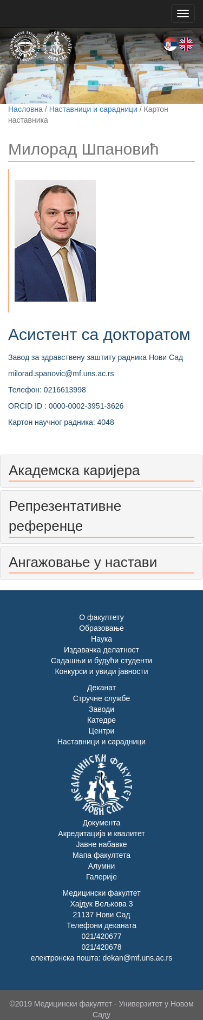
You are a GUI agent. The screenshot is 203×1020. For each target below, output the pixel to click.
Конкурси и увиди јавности (101, 671)
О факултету (101, 617)
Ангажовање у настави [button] (83, 562)
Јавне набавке (101, 844)
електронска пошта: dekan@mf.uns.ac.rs (101, 958)
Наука (101, 639)
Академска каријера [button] (74, 470)
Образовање (101, 628)
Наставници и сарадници (93, 109)
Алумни (101, 866)
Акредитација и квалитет (101, 833)
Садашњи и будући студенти (101, 660)
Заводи (101, 709)
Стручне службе (101, 698)
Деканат (101, 687)
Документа (102, 822)
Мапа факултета (101, 855)
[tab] (101, 471)
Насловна (25, 109)
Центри (102, 730)
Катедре (101, 720)
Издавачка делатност (101, 649)
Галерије (101, 876)
